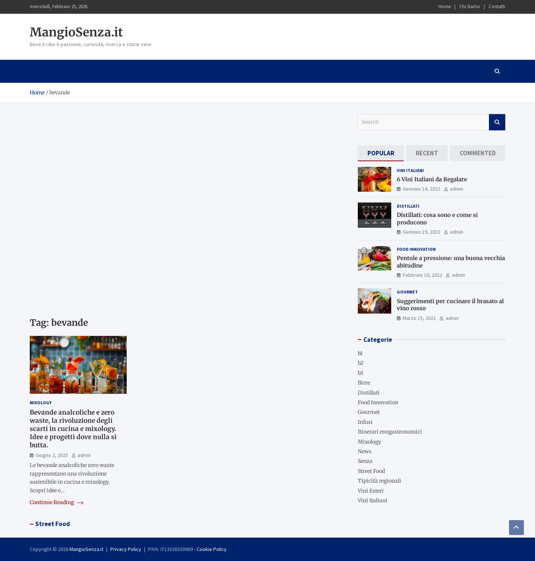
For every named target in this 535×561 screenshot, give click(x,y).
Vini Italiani (410, 170)
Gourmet (407, 292)
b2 (360, 363)
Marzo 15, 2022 (419, 318)
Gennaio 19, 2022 (421, 231)
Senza (365, 461)
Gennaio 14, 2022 (421, 188)
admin (84, 455)
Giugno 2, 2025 (52, 455)
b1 (360, 353)
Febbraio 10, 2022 (422, 275)
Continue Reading (56, 502)
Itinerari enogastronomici (390, 431)
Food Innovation (416, 249)
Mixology (41, 402)
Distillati (408, 206)
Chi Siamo (469, 6)
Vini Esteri (371, 490)
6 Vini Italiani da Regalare (432, 179)
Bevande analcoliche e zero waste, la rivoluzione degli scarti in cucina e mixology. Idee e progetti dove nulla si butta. (73, 428)
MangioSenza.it (76, 32)
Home (444, 6)
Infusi (365, 422)
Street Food (371, 471)
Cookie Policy (212, 549)
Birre (364, 382)
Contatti (497, 6)
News (365, 451)
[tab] (381, 153)
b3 (360, 373)
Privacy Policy (125, 549)
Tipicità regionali (379, 480)
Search (497, 122)
